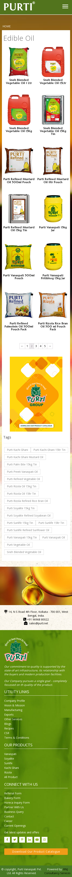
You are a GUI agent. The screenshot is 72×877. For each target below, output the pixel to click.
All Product (11, 777)
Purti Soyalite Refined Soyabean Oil (28, 515)
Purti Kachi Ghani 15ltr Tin (49, 450)
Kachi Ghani (11, 768)
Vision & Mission (14, 705)
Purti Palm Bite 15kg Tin (22, 464)
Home (6, 26)
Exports (9, 714)
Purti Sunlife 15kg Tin (20, 523)
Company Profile (14, 701)
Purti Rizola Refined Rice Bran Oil (27, 501)
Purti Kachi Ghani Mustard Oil (25, 457)
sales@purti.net (38, 623)
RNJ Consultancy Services (57, 871)
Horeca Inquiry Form (17, 802)
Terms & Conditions (16, 737)
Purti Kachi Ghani (17, 450)
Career (8, 821)
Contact (9, 816)
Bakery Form (12, 798)
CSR (6, 733)
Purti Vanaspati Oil (53, 537)
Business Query (14, 812)
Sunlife (8, 763)
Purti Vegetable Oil (18, 544)
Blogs (7, 724)
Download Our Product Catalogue (36, 851)
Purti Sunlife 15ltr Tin (51, 523)
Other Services (13, 719)
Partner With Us (14, 807)
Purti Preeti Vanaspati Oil (22, 471)
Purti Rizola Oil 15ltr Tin (21, 493)
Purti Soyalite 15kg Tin (21, 508)
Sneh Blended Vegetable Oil (24, 552)
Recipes (9, 728)
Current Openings (15, 825)
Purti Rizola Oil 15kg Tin (21, 486)
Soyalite (9, 758)
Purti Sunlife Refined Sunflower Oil (28, 530)
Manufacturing (13, 710)
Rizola (8, 772)
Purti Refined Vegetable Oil (23, 479)
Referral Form (13, 793)
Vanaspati (10, 754)
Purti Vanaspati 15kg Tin (22, 537)
